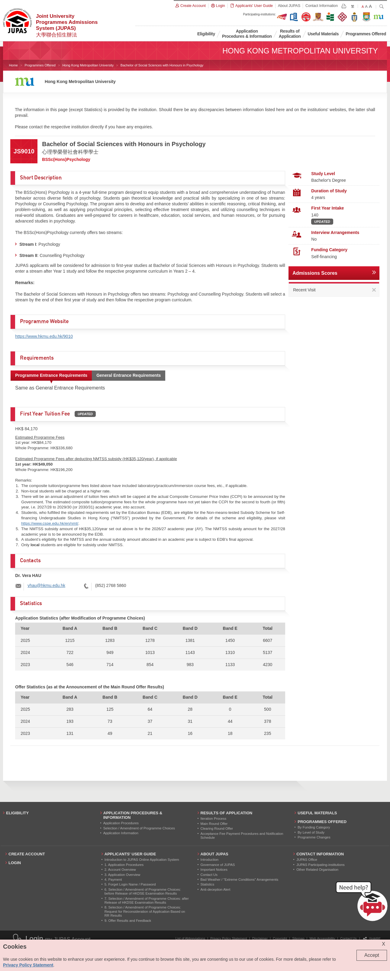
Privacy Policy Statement (228, 938)
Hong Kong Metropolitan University (88, 65)
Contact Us (348, 938)
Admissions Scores (314, 273)
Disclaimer (260, 938)
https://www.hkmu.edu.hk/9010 (44, 336)
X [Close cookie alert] (383, 944)
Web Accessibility (322, 938)
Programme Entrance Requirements (51, 375)
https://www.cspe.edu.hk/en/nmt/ (49, 523)
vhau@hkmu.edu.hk (46, 585)
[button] (363, 902)
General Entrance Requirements (128, 375)
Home (13, 65)
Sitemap (298, 938)
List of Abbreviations (190, 938)
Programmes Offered (40, 65)
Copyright (280, 938)
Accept (371, 955)
